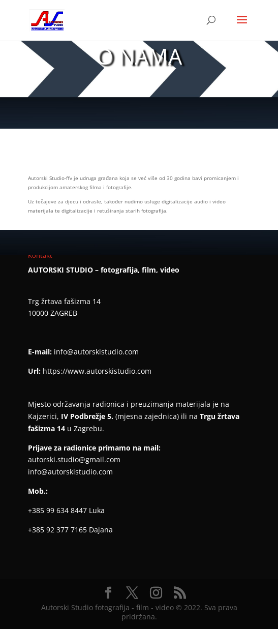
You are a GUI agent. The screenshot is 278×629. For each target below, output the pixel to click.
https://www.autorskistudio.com (97, 371)
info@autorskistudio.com (96, 351)
